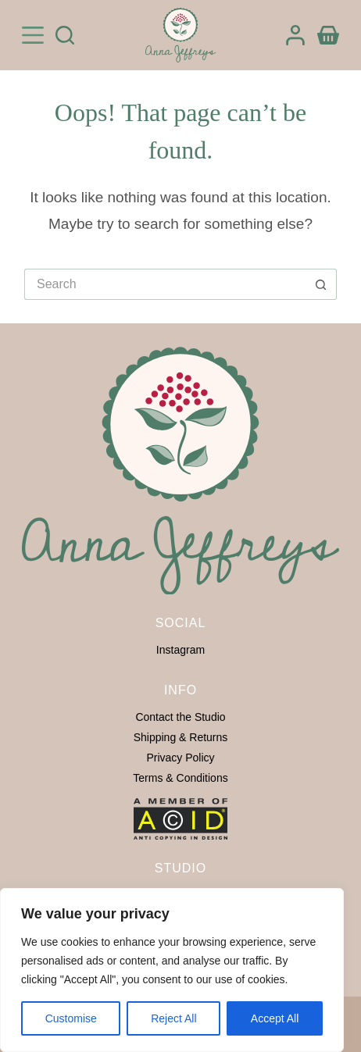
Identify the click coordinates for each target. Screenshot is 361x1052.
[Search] (64, 35)
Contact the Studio (180, 717)
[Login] (295, 35)
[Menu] (33, 35)
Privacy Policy (180, 757)
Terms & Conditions (180, 778)
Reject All (173, 1018)
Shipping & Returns (181, 737)
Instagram (180, 650)
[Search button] (321, 284)
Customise (71, 1018)
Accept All (274, 1018)
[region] (172, 970)
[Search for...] (165, 284)
